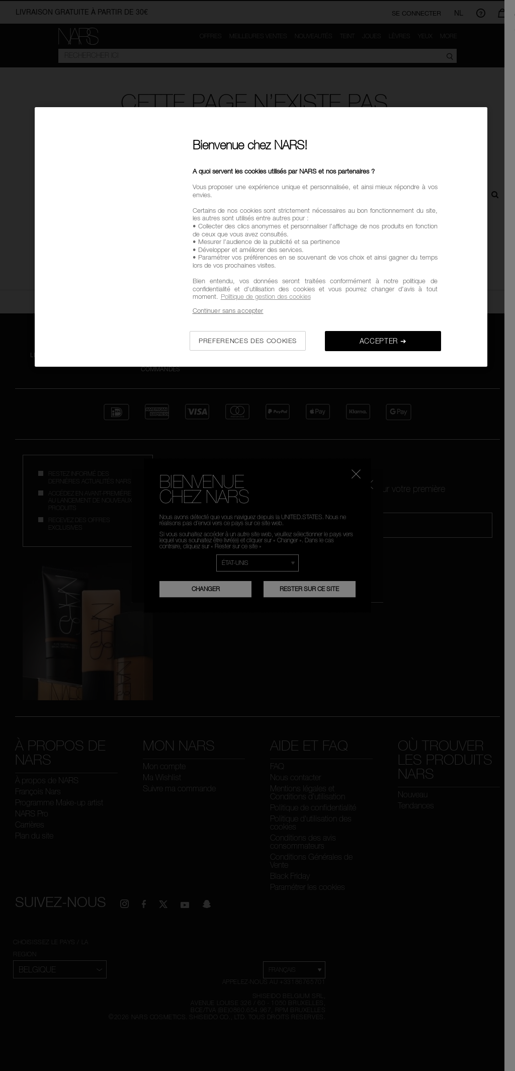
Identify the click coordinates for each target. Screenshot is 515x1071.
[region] (261, 237)
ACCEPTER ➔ (383, 341)
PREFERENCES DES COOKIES (248, 341)
